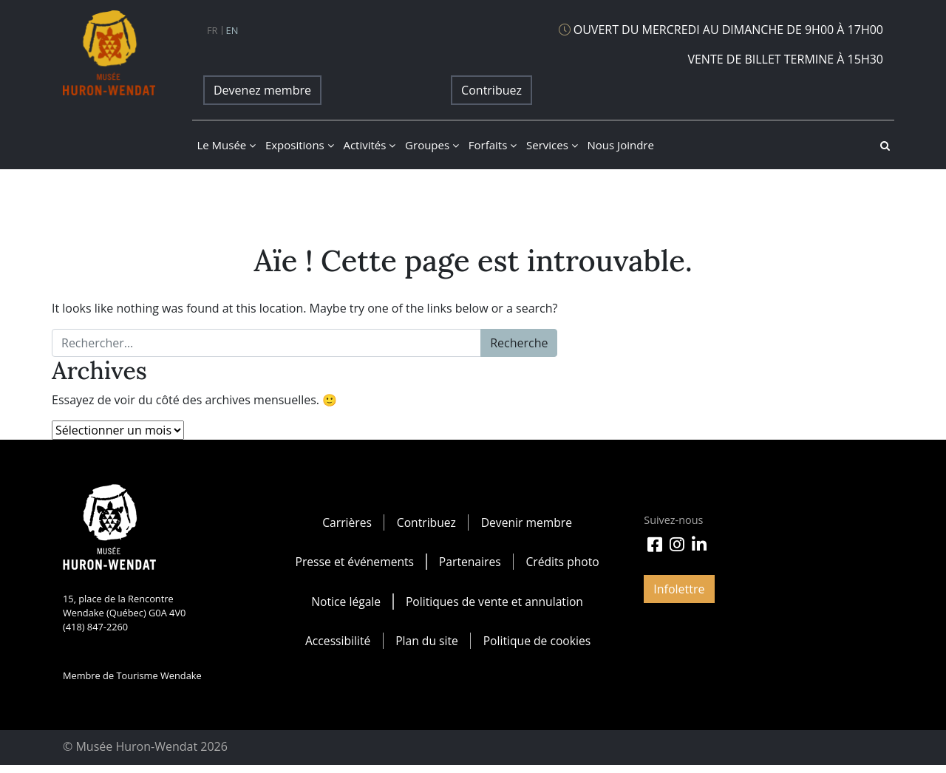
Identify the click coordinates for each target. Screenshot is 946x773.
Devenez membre (262, 90)
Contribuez (491, 90)
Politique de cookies (537, 647)
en (232, 30)
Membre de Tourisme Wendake (132, 675)
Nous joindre (621, 144)
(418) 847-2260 (95, 626)
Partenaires (471, 564)
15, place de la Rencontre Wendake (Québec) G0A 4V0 (124, 605)
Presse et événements (353, 564)
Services (552, 144)
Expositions (299, 144)
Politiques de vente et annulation (494, 605)
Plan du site (426, 647)
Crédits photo (563, 564)
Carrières (346, 522)
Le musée (226, 144)
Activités (369, 144)
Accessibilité (335, 647)
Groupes (432, 144)
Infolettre (678, 589)
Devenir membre (527, 522)
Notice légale (344, 605)
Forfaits (493, 144)
